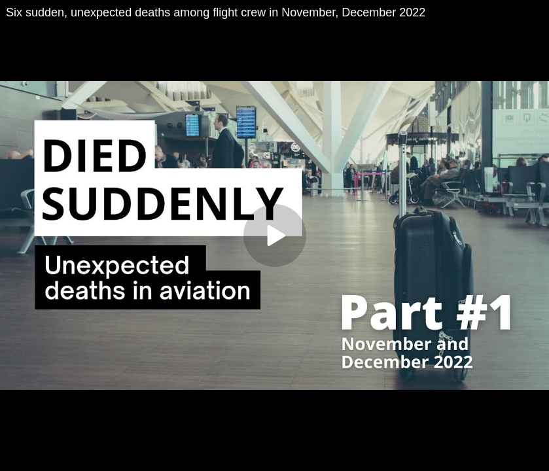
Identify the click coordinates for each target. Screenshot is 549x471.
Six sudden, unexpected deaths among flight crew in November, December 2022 (215, 12)
